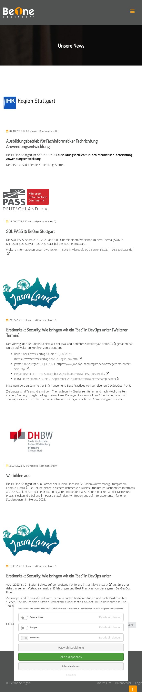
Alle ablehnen (71, 633)
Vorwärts (128, 624)
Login (138, 683)
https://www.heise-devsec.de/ (86, 374)
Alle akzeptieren (71, 624)
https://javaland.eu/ (99, 344)
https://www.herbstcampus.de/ (95, 379)
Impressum (104, 683)
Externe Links (36, 584)
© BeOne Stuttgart (18, 683)
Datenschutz (123, 683)
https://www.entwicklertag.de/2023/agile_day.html (46, 359)
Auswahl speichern (71, 614)
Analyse (33, 594)
